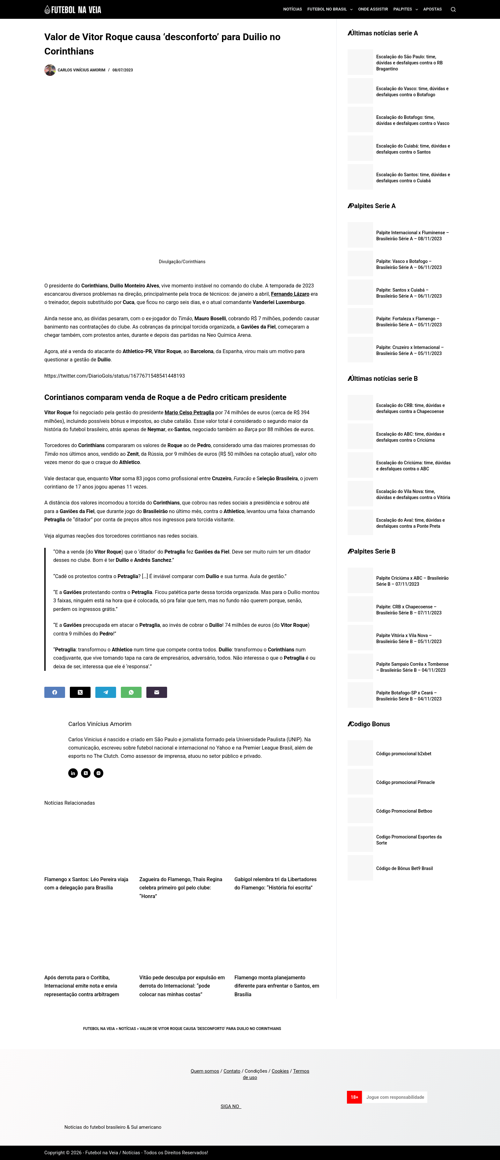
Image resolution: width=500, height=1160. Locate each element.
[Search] (453, 9)
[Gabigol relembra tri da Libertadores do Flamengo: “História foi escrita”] (277, 840)
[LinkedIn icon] (78, 773)
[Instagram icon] (103, 773)
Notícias (292, 9)
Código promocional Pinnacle (405, 782)
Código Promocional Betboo (404, 811)
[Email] (156, 692)
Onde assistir (373, 9)
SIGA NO (231, 1106)
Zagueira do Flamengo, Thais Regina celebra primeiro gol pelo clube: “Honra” (180, 887)
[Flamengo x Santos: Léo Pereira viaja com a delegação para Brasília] (87, 840)
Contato (232, 1071)
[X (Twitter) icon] (91, 773)
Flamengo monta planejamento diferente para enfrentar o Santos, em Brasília (276, 986)
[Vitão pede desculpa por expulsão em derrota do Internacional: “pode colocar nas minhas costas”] (182, 938)
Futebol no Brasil (331, 9)
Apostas (432, 9)
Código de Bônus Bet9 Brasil (404, 868)
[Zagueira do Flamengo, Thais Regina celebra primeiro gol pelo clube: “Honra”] (182, 840)
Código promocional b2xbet (403, 753)
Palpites (407, 9)
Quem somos (205, 1071)
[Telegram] (105, 692)
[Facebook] (54, 692)
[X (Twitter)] (80, 692)
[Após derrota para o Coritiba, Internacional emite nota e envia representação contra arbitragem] (87, 938)
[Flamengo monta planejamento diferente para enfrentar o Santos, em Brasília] (277, 938)
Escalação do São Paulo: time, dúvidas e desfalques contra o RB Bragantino (409, 62)
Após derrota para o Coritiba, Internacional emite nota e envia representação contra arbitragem (81, 986)
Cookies (280, 1071)
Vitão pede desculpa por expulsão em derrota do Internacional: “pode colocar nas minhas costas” (182, 986)
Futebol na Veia (99, 1028)
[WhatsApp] (131, 692)
